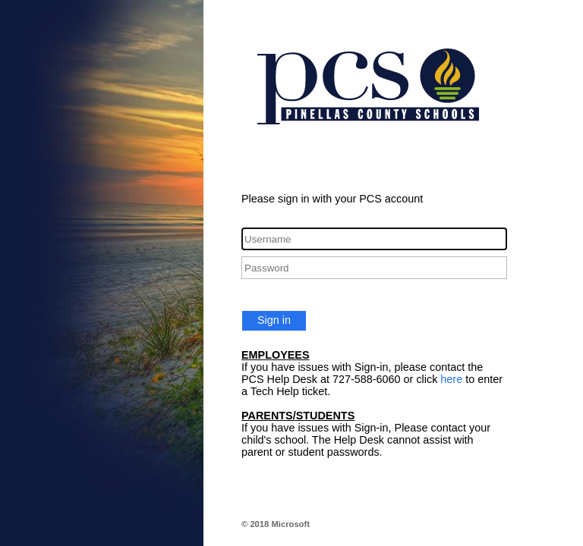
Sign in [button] (274, 320)
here (451, 379)
